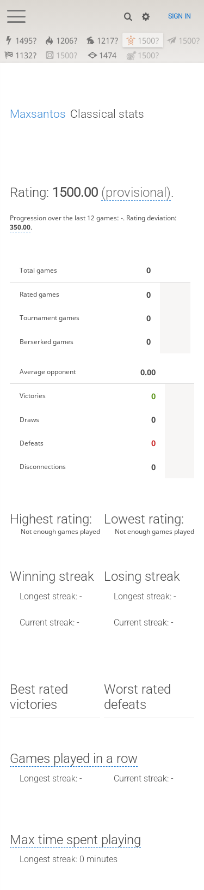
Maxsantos (38, 114)
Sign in (179, 16)
